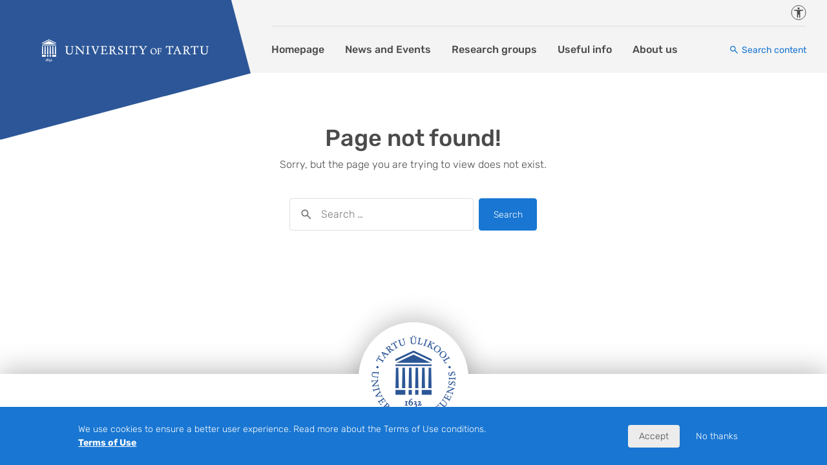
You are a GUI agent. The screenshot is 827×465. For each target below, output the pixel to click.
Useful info (585, 49)
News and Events (388, 49)
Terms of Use (107, 442)
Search (508, 214)
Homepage (297, 49)
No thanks (717, 436)
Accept (654, 436)
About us (655, 49)
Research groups (494, 49)
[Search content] (767, 50)
